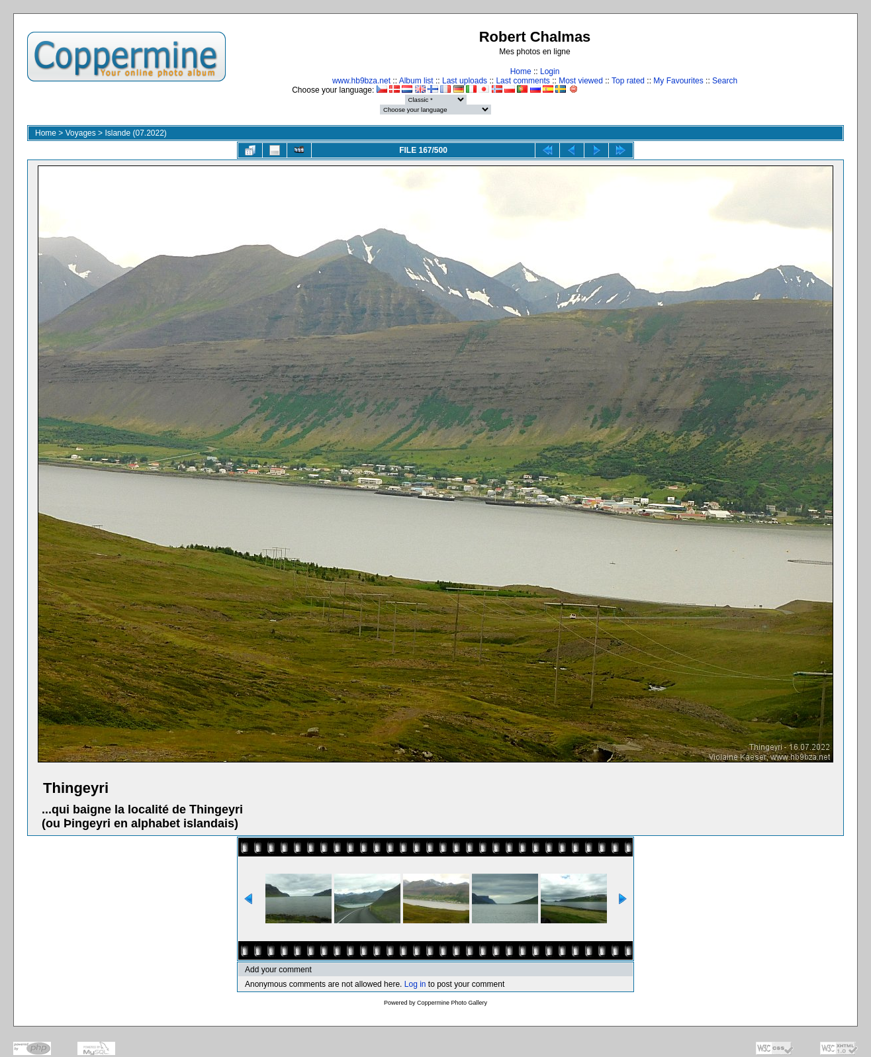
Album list (416, 80)
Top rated (628, 80)
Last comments (522, 80)
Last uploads (464, 80)
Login (549, 71)
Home (520, 71)
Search (724, 80)
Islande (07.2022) (135, 133)
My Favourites (678, 80)
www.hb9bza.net (361, 80)
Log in (415, 984)
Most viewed (581, 80)
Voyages (81, 133)
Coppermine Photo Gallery (452, 1002)
